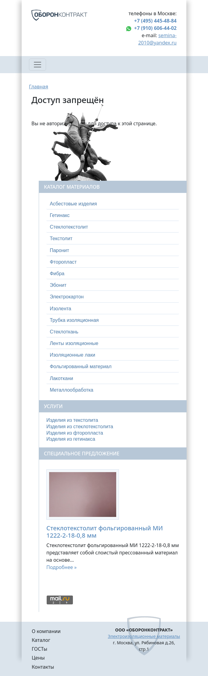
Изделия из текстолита (72, 420)
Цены (38, 657)
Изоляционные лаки (72, 355)
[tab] (112, 203)
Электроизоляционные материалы (144, 636)
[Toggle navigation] (37, 65)
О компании (46, 631)
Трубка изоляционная (74, 320)
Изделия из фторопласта (74, 433)
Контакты (43, 667)
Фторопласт (63, 262)
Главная (38, 86)
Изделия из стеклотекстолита (79, 426)
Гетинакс (60, 215)
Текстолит (61, 238)
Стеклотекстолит (69, 226)
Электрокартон (67, 296)
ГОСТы (39, 649)
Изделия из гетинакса (70, 439)
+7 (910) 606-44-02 (155, 28)
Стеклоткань (64, 331)
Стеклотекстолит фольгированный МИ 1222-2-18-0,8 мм (104, 531)
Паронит (59, 250)
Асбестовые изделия (73, 203)
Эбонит (58, 285)
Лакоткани (61, 378)
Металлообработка (71, 390)
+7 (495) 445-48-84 (155, 20)
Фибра (57, 273)
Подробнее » (61, 567)
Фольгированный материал (80, 366)
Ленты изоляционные (74, 343)
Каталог (41, 640)
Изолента (60, 308)
